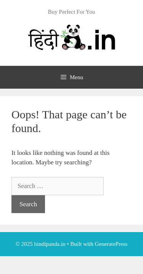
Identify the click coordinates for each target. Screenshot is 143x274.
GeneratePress (111, 244)
